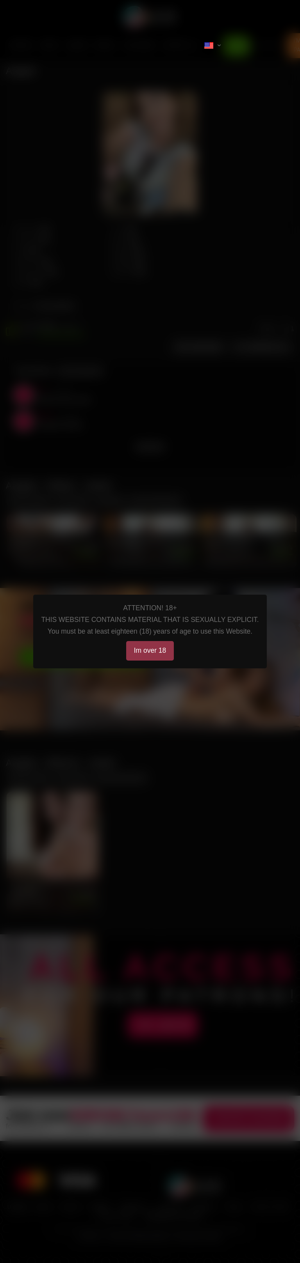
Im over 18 (150, 650)
